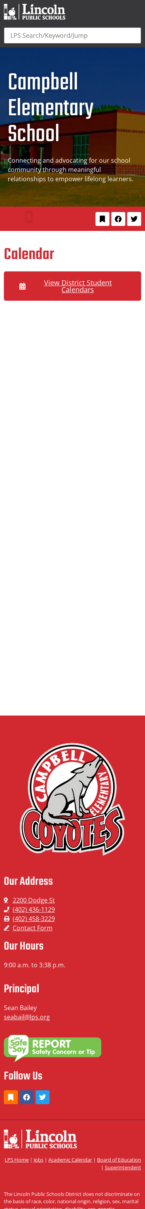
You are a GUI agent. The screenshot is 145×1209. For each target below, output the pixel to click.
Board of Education (119, 1159)
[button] (28, 216)
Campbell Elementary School (51, 109)
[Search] (72, 35)
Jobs (38, 1159)
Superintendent (123, 1167)
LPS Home (17, 1159)
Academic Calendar (70, 1159)
